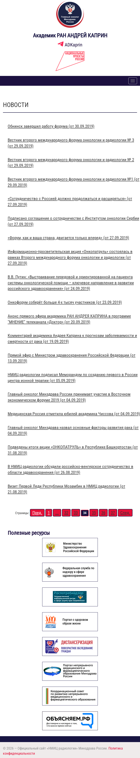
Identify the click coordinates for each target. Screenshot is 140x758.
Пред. (37, 512)
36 (103, 512)
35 (94, 512)
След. (125, 512)
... (57, 512)
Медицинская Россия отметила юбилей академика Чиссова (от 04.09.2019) (74, 413)
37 (113, 512)
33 (76, 512)
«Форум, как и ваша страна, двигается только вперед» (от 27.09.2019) (68, 237)
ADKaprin (70, 45)
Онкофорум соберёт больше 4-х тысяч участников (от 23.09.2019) (65, 302)
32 (66, 512)
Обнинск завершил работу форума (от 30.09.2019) (51, 126)
